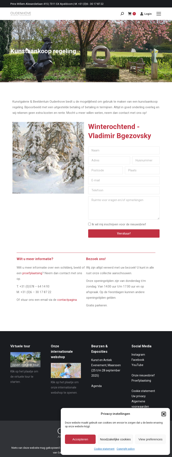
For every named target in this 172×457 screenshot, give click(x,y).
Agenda (96, 386)
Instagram (138, 354)
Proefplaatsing (141, 380)
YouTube (137, 365)
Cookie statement (104, 448)
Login (146, 13)
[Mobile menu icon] (159, 14)
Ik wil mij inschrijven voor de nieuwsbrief (119, 224)
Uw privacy (139, 396)
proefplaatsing (32, 273)
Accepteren (80, 439)
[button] (164, 414)
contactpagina (67, 300)
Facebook (138, 359)
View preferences (150, 439)
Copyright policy (126, 448)
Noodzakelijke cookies (115, 439)
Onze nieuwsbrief (143, 375)
